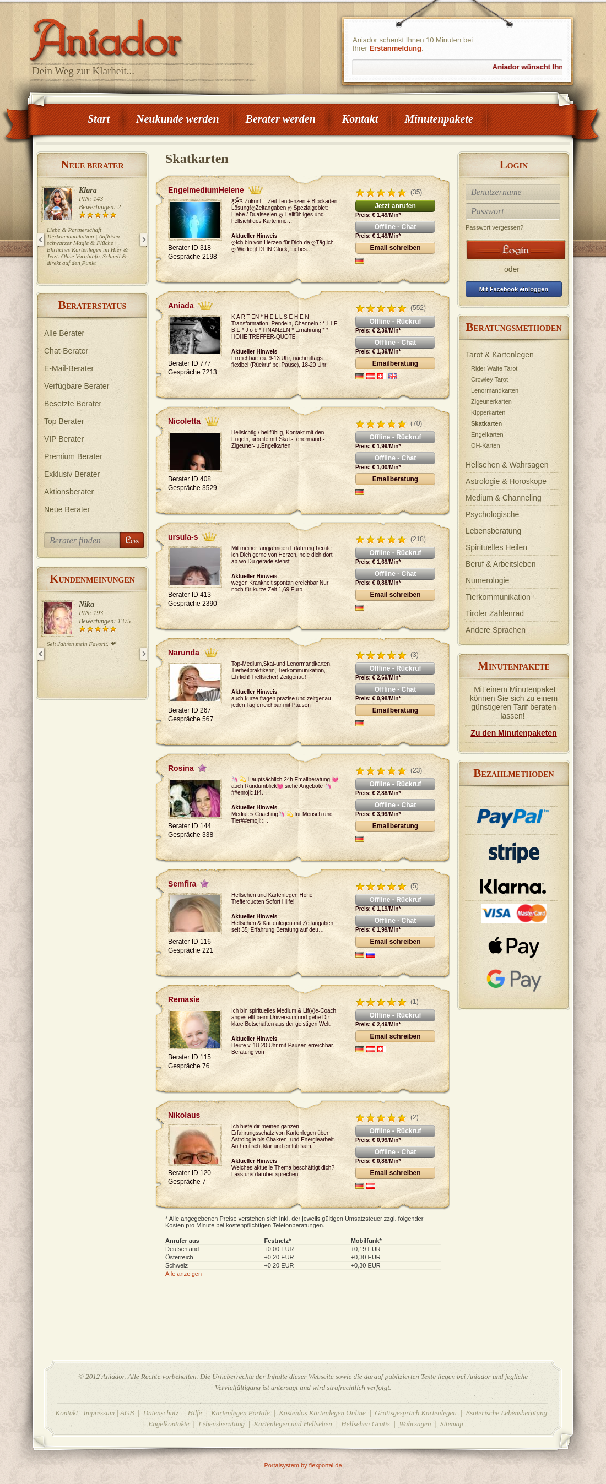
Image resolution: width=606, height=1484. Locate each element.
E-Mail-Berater (69, 368)
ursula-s (183, 536)
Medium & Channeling (504, 497)
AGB (127, 1413)
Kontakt (360, 119)
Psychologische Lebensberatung (493, 522)
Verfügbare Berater (76, 386)
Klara (88, 190)
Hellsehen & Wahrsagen (507, 464)
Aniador (143, 36)
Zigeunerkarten (491, 401)
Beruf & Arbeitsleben (501, 563)
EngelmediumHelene (206, 190)
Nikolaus (184, 1115)
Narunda (183, 652)
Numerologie (487, 580)
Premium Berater (73, 456)
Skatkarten (486, 423)
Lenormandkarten (494, 390)
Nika (86, 604)
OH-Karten (485, 445)
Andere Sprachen (496, 630)
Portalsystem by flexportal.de (303, 1465)
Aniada (181, 305)
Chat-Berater (66, 350)
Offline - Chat (395, 227)
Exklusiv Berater (72, 474)
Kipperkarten (488, 412)
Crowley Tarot (489, 379)
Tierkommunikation (498, 596)
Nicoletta (184, 421)
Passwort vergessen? (494, 227)
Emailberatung (395, 363)
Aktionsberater (69, 491)
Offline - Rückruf (395, 321)
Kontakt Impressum (85, 1413)
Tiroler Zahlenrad (495, 613)
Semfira (182, 883)
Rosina (181, 768)
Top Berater (64, 421)
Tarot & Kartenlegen (500, 354)
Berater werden (281, 119)
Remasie (184, 999)
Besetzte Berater (72, 403)
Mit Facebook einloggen (513, 289)
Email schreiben (395, 248)
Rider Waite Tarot (494, 368)
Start (99, 119)
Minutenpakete (438, 119)
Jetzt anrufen (395, 206)
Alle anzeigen (183, 1273)
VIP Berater (64, 438)
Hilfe (195, 1413)
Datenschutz (160, 1413)
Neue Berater (67, 509)
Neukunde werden (177, 119)
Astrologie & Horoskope (506, 481)
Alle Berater (64, 333)
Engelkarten (487, 434)
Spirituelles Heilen (496, 547)
